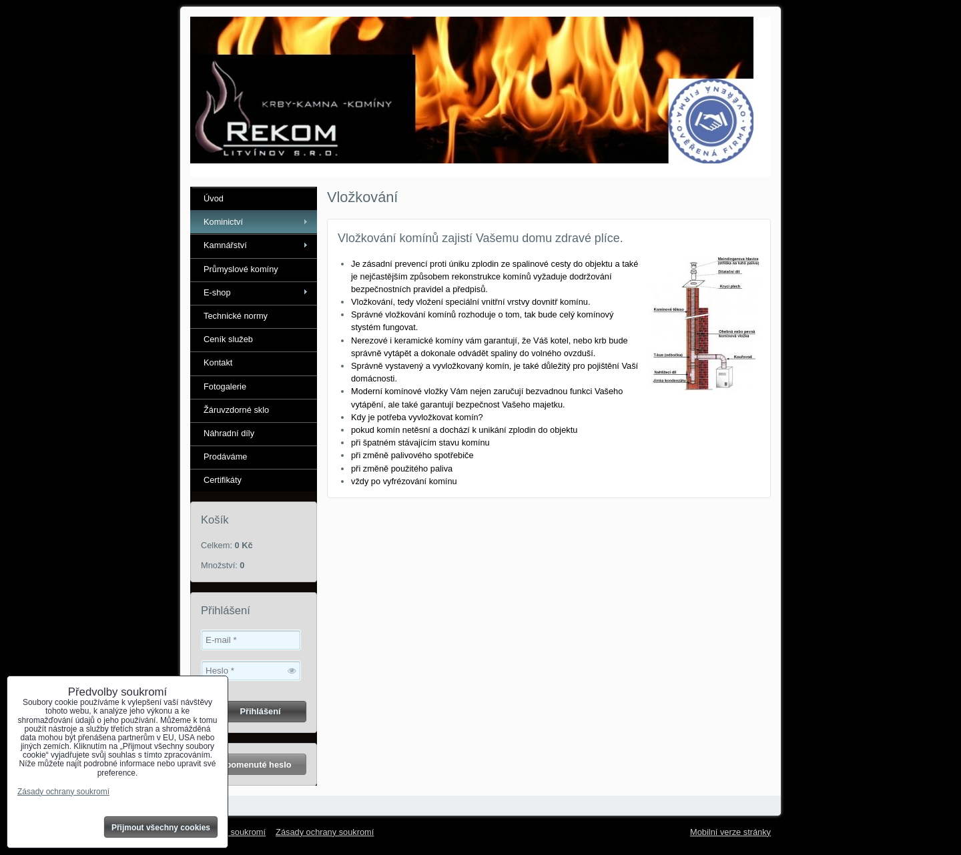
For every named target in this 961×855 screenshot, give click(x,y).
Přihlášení (260, 711)
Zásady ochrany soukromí (325, 832)
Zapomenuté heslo (253, 765)
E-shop (217, 292)
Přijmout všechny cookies (160, 827)
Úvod (214, 198)
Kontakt (218, 362)
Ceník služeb (228, 339)
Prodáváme (225, 457)
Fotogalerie (225, 386)
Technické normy (236, 316)
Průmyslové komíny (241, 269)
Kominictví (223, 222)
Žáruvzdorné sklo (236, 410)
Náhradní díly (229, 433)
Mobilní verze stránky (730, 832)
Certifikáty (223, 480)
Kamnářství (225, 245)
